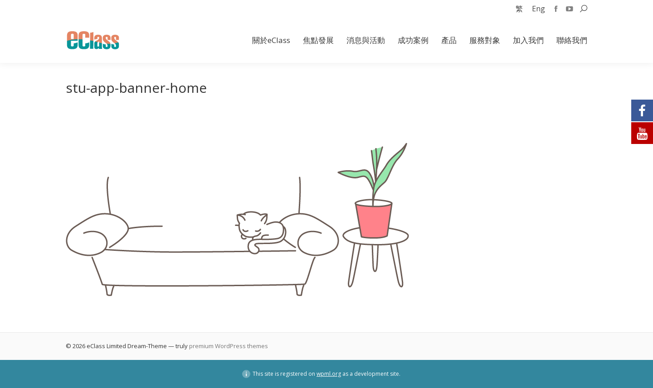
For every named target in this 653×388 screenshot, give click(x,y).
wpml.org (329, 374)
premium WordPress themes (228, 346)
